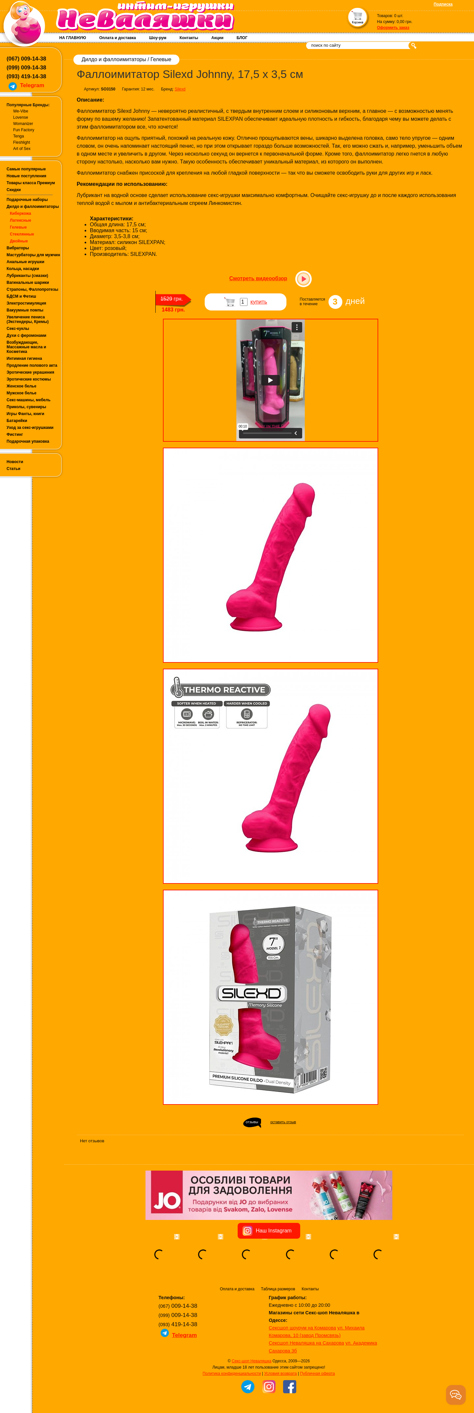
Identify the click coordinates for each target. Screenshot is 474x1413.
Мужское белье (22, 393)
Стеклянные (22, 234)
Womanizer (23, 123)
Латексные (20, 220)
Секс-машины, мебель (28, 400)
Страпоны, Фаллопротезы (32, 289)
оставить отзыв (283, 1122)
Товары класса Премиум (31, 183)
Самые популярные (26, 169)
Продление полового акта (32, 365)
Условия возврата (280, 1373)
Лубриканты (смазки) (27, 275)
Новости (15, 461)
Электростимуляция (26, 303)
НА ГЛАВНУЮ (72, 38)
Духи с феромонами (26, 335)
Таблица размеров (278, 1289)
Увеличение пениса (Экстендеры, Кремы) (28, 319)
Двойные (19, 241)
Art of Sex (22, 148)
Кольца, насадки (23, 268)
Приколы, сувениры (26, 407)
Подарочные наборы (27, 199)
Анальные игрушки (25, 262)
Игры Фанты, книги (25, 413)
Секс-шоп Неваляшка (251, 1361)
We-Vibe (20, 111)
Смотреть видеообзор (258, 278)
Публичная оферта (317, 1373)
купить (258, 302)
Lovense (20, 117)
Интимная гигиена (24, 358)
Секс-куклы (18, 328)
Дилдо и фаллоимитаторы (33, 206)
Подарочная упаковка (28, 441)
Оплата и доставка (117, 38)
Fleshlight (21, 142)
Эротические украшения (30, 372)
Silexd (180, 89)
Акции (217, 38)
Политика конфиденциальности (232, 1373)
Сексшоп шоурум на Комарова (302, 1327)
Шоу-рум (157, 38)
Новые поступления (26, 176)
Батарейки (17, 420)
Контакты (188, 38)
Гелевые (18, 227)
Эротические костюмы (29, 379)
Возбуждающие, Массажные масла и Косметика (26, 347)
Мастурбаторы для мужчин (33, 255)
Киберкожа (20, 213)
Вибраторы (18, 248)
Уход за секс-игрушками (30, 427)
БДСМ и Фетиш (21, 296)
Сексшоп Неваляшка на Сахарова (306, 1343)
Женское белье (21, 386)
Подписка (443, 4)
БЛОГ (242, 38)
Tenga (18, 136)
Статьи (13, 468)
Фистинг (15, 434)
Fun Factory (23, 130)
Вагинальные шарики (28, 282)
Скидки (14, 189)
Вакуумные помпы (25, 310)
